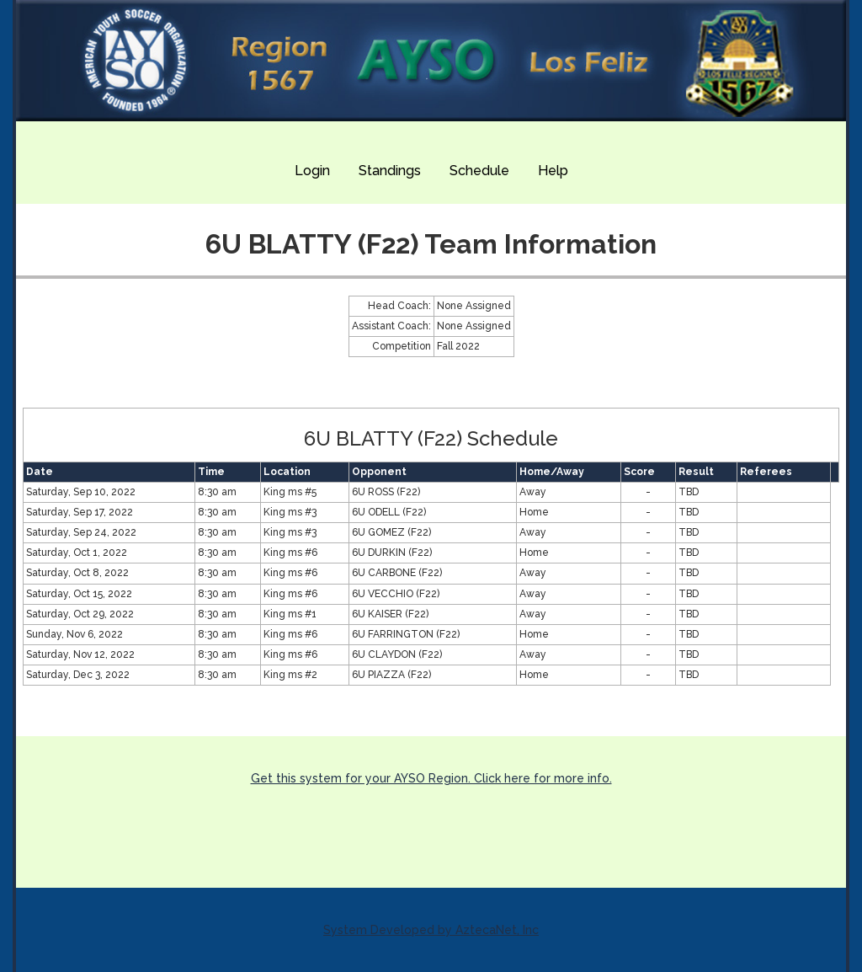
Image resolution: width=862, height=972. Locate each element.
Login (312, 171)
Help (553, 171)
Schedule (479, 171)
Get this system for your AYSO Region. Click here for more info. (431, 778)
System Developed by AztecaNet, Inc (431, 930)
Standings (390, 171)
